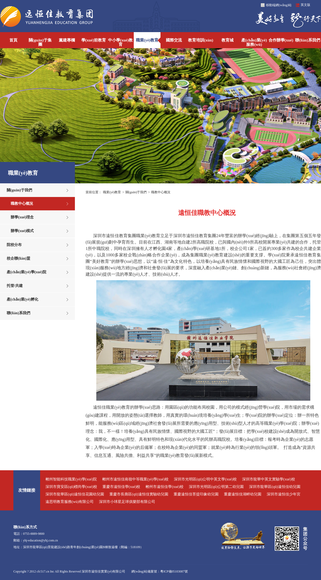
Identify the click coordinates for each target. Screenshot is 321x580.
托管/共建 (15, 286)
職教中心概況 (22, 204)
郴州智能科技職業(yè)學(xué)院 (71, 479)
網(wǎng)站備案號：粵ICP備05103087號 (159, 571)
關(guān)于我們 (19, 190)
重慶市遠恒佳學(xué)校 (121, 487)
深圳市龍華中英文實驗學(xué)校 (268, 479)
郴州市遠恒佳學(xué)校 (165, 487)
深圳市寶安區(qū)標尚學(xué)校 (71, 487)
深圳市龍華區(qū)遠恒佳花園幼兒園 (74, 494)
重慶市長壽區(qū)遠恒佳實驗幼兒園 (138, 494)
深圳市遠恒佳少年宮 (283, 494)
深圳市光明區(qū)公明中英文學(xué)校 (205, 479)
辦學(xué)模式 (22, 231)
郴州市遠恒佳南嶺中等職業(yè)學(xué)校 (135, 479)
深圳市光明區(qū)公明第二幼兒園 (216, 487)
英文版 (305, 5)
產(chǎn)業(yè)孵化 (22, 299)
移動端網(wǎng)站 (279, 5)
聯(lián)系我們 (18, 313)
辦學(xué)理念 (22, 217)
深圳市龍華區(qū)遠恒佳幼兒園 (274, 487)
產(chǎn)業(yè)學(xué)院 (26, 272)
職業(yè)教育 (112, 192)
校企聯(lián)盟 (18, 258)
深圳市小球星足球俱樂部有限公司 (127, 502)
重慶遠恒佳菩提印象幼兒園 (196, 494)
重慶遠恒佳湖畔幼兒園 (242, 494)
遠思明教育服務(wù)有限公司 (69, 502)
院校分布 (14, 245)
